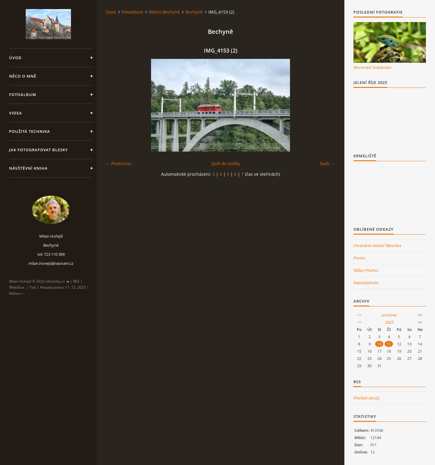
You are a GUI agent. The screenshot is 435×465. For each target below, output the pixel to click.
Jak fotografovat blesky (38, 149)
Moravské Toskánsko (372, 67)
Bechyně (194, 12)
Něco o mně (22, 76)
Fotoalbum (22, 94)
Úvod (15, 57)
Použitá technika (29, 131)
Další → (327, 163)
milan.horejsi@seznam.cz (50, 263)
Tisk (32, 287)
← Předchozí (118, 163)
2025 (389, 322)
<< (359, 315)
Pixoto (359, 258)
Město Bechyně (164, 12)
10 (379, 344)
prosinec (389, 315)
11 (389, 344)
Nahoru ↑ (16, 293)
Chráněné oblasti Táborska (377, 245)
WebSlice (16, 287)
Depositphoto (366, 282)
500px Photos (365, 270)
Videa (15, 113)
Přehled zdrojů (366, 398)
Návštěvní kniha (28, 168)
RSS (76, 281)
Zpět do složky (225, 163)
